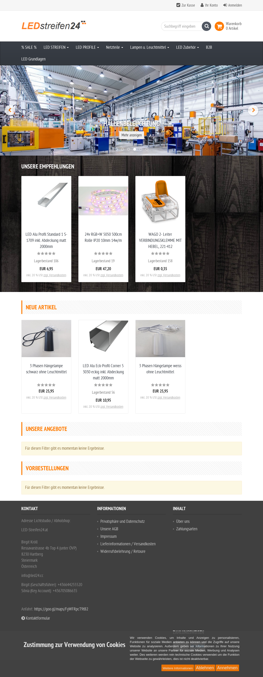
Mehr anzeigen (132, 135)
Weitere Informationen (178, 668)
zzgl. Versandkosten (54, 275)
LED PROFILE (87, 47)
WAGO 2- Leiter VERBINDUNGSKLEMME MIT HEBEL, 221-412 (160, 240)
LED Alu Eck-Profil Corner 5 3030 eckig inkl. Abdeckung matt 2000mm (103, 372)
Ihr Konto (211, 5)
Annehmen (227, 668)
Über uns (183, 521)
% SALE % (29, 47)
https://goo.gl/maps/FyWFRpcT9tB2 (61, 609)
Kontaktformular (35, 618)
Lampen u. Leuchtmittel (149, 47)
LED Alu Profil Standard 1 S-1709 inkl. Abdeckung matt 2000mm (46, 240)
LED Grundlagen (33, 59)
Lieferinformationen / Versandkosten (128, 544)
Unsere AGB (109, 529)
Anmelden (235, 5)
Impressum (108, 536)
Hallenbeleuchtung (131, 124)
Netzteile (114, 47)
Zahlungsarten (186, 529)
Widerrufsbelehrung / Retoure (122, 551)
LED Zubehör (187, 47)
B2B (209, 47)
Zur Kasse (188, 5)
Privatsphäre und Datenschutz (122, 521)
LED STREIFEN (56, 47)
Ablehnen (205, 668)
